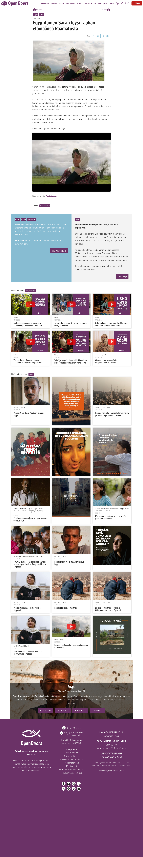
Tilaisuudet (88, 3)
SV (117, 3)
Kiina (29, 511)
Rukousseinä (97, 710)
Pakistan (16, 513)
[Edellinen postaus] (108, 10)
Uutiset (103, 407)
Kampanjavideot (45, 206)
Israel (127, 508)
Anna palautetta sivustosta (71, 769)
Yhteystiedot (71, 749)
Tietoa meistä (44, 3)
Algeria (30, 508)
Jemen (24, 511)
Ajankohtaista (70, 3)
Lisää (112, 3)
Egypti (36, 15)
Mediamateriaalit (71, 762)
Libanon (107, 511)
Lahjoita (137, 3)
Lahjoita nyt (122, 276)
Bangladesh (105, 508)
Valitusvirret (31, 219)
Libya (34, 511)
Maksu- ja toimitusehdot (71, 759)
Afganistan (104, 355)
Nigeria (39, 511)
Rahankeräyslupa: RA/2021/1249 (111, 771)
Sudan (40, 513)
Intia (15, 511)
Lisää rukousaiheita (59, 250)
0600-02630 (111, 744)
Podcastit (16, 407)
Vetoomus (54, 3)
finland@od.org (74, 728)
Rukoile (61, 3)
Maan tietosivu (45, 710)
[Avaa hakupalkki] (128, 3)
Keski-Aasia (100, 511)
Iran (19, 511)
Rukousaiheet (80, 710)
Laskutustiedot (71, 752)
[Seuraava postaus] (34, 9)
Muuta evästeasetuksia (71, 772)
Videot (41, 15)
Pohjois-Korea (24, 513)
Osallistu (80, 3)
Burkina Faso (114, 508)
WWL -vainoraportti (100, 3)
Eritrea (41, 508)
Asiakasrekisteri (71, 756)
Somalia (33, 513)
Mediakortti (71, 766)
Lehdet (97, 407)
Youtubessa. (51, 195)
